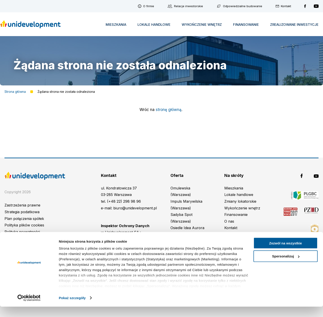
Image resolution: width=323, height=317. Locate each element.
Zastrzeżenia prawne (22, 205)
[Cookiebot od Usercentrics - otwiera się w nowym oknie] (29, 308)
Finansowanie (246, 24)
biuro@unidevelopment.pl (135, 208)
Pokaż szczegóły (72, 308)
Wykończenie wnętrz (202, 24)
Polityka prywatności (22, 232)
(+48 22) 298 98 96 (124, 201)
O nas (229, 221)
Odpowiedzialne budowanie (242, 6)
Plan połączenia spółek (24, 218)
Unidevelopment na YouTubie (316, 6)
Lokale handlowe (153, 24)
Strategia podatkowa (21, 212)
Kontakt (286, 6)
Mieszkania (116, 24)
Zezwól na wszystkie (285, 253)
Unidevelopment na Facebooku (305, 6)
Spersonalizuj (285, 267)
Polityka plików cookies (24, 225)
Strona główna (15, 91)
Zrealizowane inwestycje (294, 24)
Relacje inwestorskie (188, 6)
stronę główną (168, 109)
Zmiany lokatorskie (240, 201)
